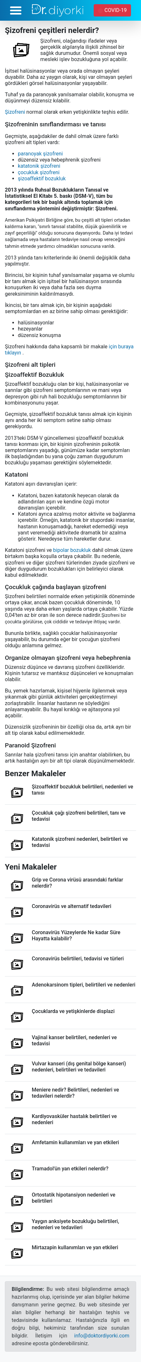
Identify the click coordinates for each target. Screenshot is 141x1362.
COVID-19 (113, 10)
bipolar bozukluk (72, 550)
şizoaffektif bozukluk (42, 178)
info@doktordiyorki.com (101, 1336)
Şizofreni (15, 112)
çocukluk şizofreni (39, 172)
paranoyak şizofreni (40, 154)
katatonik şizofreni (39, 166)
